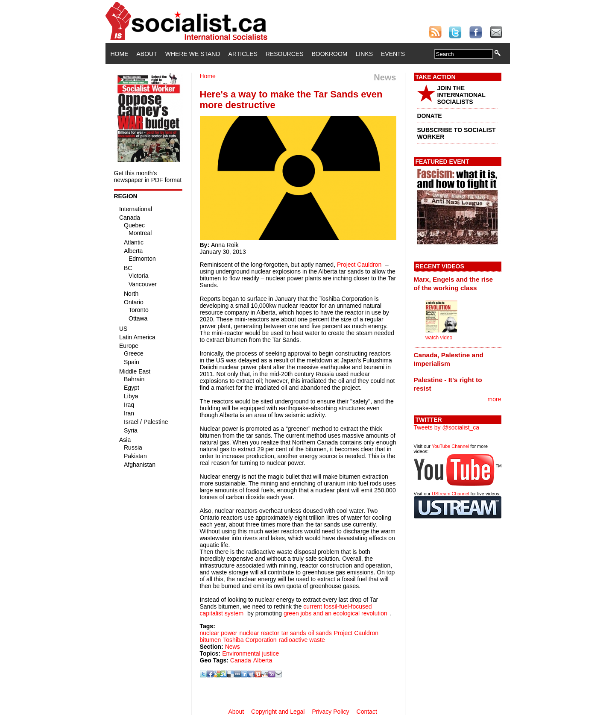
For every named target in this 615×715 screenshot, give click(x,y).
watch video (438, 338)
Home (120, 53)
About (147, 53)
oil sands (319, 633)
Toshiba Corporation (249, 639)
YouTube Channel (450, 446)
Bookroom (330, 53)
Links (364, 53)
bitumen (210, 639)
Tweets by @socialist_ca (447, 427)
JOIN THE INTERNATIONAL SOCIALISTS (461, 95)
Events (393, 53)
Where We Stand (192, 53)
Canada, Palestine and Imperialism (448, 359)
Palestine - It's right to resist (448, 384)
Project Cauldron (359, 264)
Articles (243, 53)
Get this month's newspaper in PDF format (148, 176)
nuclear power (218, 633)
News (232, 646)
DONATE (429, 115)
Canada (240, 660)
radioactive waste (302, 639)
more (494, 399)
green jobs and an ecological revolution (335, 613)
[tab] (457, 283)
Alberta (262, 660)
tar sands (293, 633)
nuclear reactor (259, 633)
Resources (285, 53)
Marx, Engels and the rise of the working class (453, 283)
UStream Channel (450, 493)
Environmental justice (250, 653)
